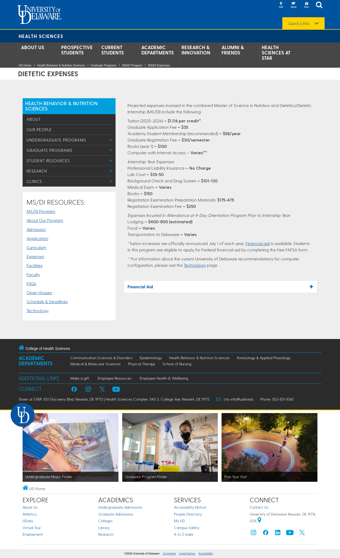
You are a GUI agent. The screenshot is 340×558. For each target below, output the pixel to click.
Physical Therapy (141, 364)
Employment (33, 534)
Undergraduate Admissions (120, 507)
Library (104, 527)
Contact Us (259, 507)
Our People (39, 129)
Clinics (34, 181)
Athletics (30, 514)
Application (37, 238)
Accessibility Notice (190, 507)
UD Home (25, 65)
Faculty (33, 274)
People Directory (188, 514)
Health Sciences (41, 36)
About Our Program (45, 220)
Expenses (35, 256)
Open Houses (39, 292)
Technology (38, 310)
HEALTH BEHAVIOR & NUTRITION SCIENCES (61, 105)
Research (37, 171)
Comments (169, 553)
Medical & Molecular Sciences (95, 364)
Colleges (105, 520)
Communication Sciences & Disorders (101, 357)
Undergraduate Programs (56, 140)
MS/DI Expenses (159, 65)
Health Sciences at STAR (276, 53)
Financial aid (257, 243)
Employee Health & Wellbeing (164, 378)
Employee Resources (114, 378)
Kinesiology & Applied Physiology (263, 357)
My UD (179, 520)
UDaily (28, 520)
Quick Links (298, 23)
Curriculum (36, 247)
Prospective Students (77, 50)
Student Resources (48, 160)
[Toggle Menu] (111, 139)
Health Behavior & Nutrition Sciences (61, 65)
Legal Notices (187, 553)
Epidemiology (151, 357)
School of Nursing (177, 364)
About (34, 119)
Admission (36, 229)
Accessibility (206, 553)
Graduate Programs (104, 65)
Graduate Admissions (115, 514)
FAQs (31, 283)
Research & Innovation (195, 50)
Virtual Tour (32, 527)
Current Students (112, 50)
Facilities (34, 265)
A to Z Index (184, 534)
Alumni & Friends (233, 50)
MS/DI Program (132, 65)
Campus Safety (186, 527)
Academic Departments (157, 50)
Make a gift (79, 378)
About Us (32, 47)
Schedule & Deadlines (47, 301)
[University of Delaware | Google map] (259, 520)
